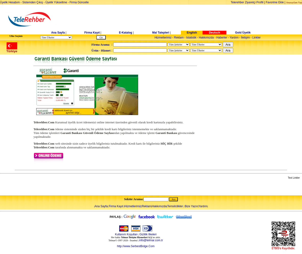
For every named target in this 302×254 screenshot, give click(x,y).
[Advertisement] (187, 19)
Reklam (179, 37)
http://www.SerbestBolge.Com (135, 246)
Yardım (234, 37)
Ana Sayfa (58, 32)
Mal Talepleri (160, 32)
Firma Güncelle (79, 2)
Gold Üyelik (243, 32)
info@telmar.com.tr (151, 240)
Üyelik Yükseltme (56, 2)
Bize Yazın (191, 206)
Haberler (221, 37)
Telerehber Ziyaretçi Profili (247, 2)
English (192, 32)
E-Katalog (125, 32)
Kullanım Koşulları (126, 234)
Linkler (256, 37)
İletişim (245, 37)
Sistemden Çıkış (32, 2)
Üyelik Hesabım (10, 2)
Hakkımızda (206, 37)
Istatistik (191, 37)
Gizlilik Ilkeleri (148, 234)
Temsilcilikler (175, 206)
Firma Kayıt (92, 32)
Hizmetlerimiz (163, 37)
